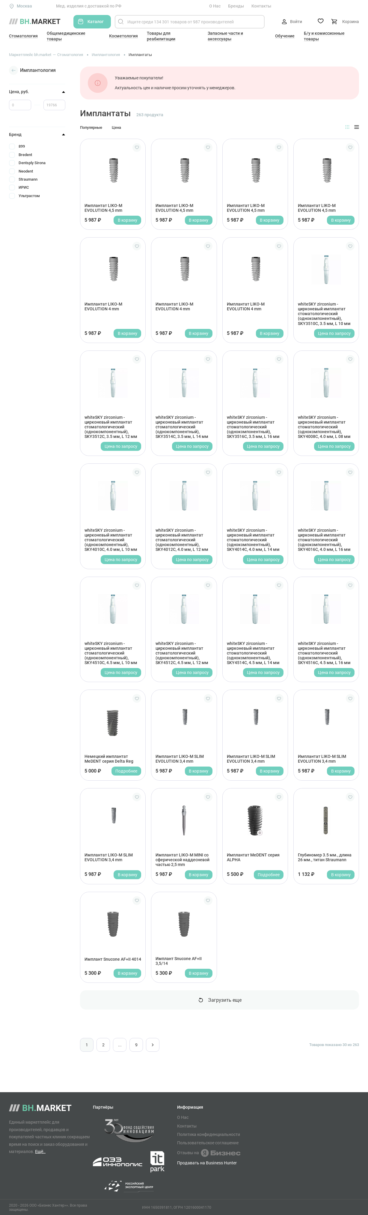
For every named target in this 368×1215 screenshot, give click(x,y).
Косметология (123, 36)
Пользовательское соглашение (208, 1142)
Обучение (285, 36)
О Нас (215, 6)
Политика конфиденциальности (208, 1134)
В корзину (127, 220)
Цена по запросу (334, 333)
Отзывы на (208, 1153)
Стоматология (23, 36)
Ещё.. (40, 1151)
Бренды (236, 6)
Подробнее (126, 771)
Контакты (261, 6)
